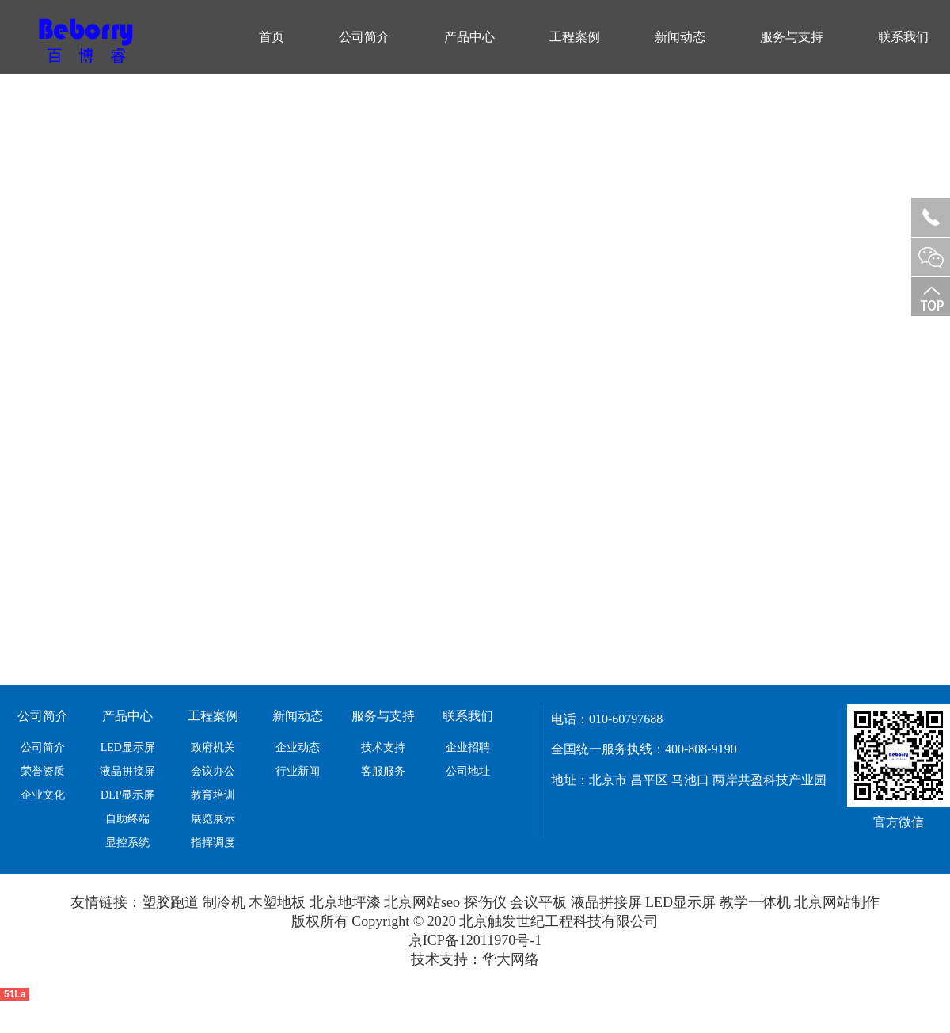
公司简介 (364, 37)
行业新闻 (298, 771)
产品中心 (469, 37)
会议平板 (538, 902)
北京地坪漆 (345, 902)
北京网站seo (422, 902)
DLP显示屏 (127, 795)
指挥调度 (213, 842)
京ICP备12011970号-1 (475, 940)
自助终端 (127, 819)
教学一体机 (755, 902)
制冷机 (224, 902)
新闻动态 (680, 37)
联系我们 (903, 37)
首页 (271, 37)
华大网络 (510, 959)
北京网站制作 (837, 902)
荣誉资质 (43, 771)
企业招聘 (468, 747)
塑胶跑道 (170, 902)
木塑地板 (277, 902)
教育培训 (213, 795)
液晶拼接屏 (127, 771)
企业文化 (43, 795)
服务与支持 (791, 37)
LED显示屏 (128, 747)
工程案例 (574, 37)
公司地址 (468, 771)
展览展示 (213, 819)
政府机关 (213, 747)
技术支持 (383, 747)
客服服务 (383, 771)
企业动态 (298, 747)
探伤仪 (485, 902)
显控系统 (127, 842)
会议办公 (213, 771)
